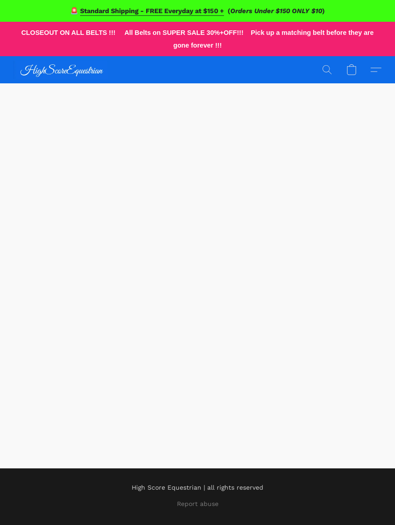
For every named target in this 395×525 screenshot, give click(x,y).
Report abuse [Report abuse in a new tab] (198, 503)
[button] (61, 70)
